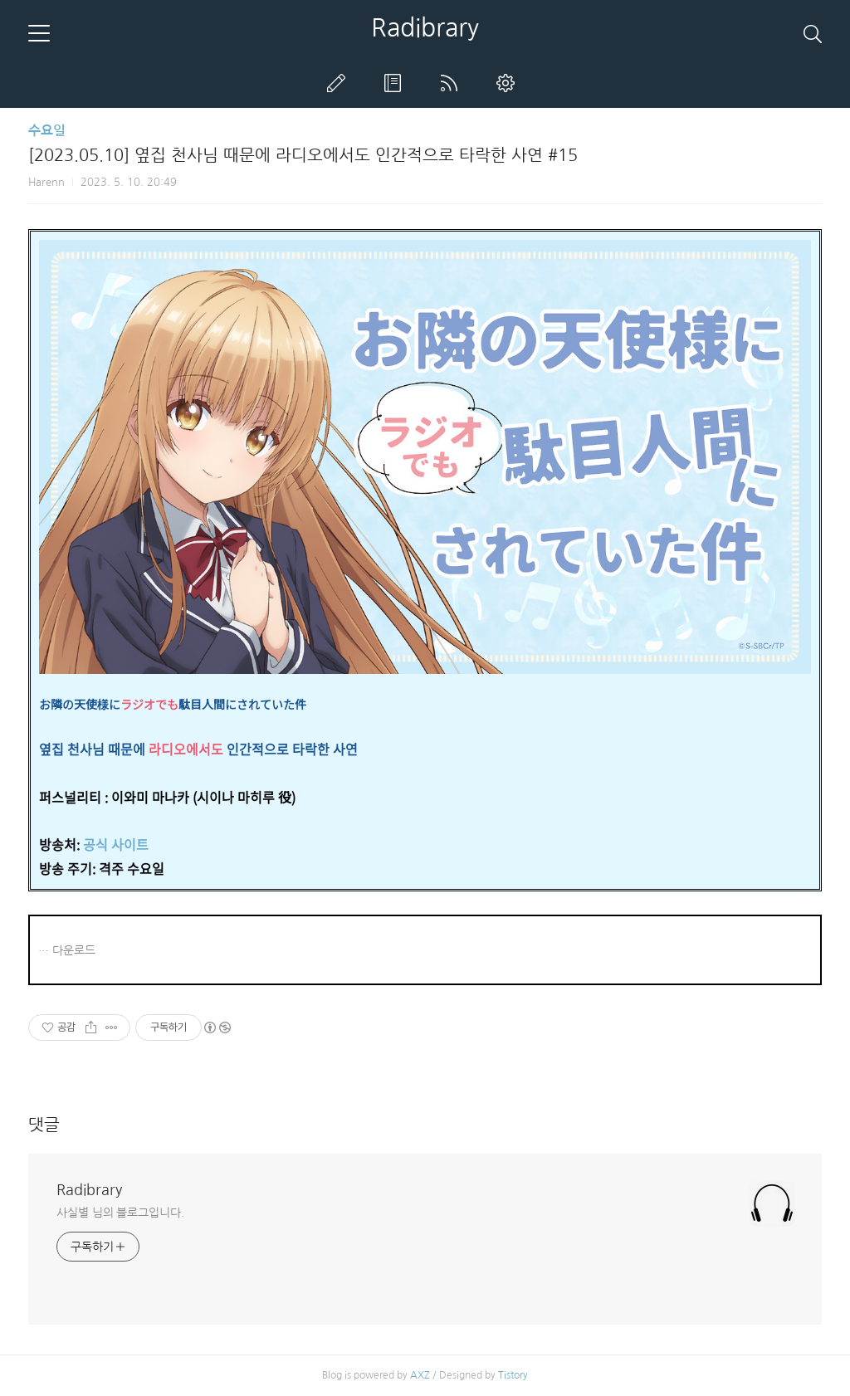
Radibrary (425, 27)
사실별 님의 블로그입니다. (120, 1212)
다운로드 (73, 950)
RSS (452, 83)
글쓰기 (339, 83)
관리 (509, 83)
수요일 (47, 130)
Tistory (513, 1375)
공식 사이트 (116, 844)
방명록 (396, 83)
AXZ (420, 1375)
